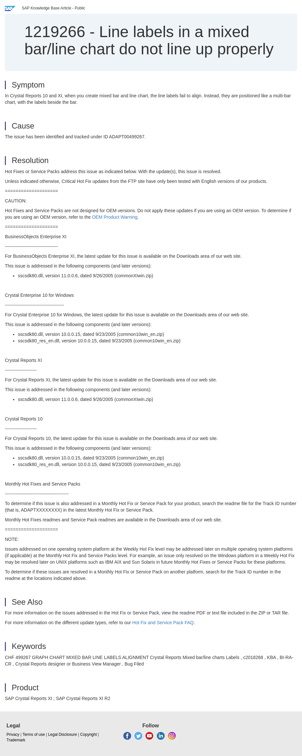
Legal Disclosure (62, 734)
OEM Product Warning (115, 217)
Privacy (13, 734)
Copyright (88, 734)
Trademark (16, 740)
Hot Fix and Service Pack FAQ (163, 622)
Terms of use (33, 734)
